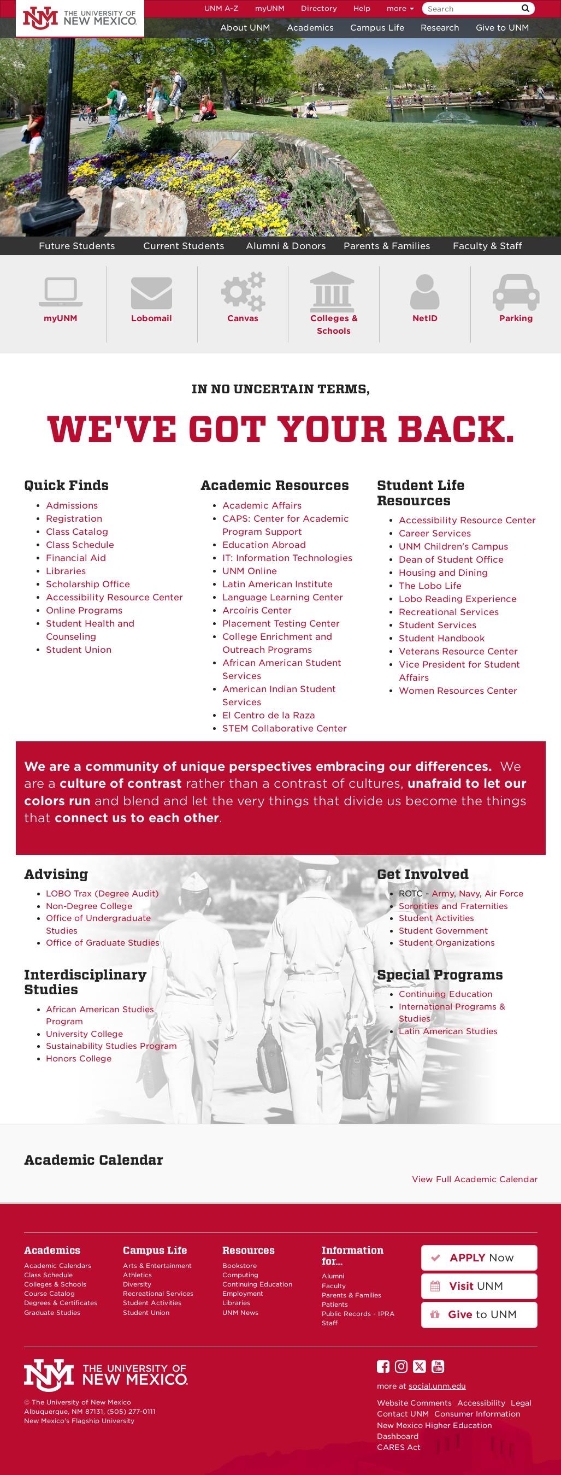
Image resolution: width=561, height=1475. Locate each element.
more (400, 8)
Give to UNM (502, 28)
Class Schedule (80, 545)
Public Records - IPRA (358, 1314)
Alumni (333, 1276)
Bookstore (239, 1266)
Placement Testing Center (281, 623)
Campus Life (377, 28)
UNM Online (249, 571)
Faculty (334, 1286)
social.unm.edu (437, 1386)
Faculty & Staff (487, 245)
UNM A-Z (221, 8)
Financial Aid (76, 558)
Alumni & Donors (286, 245)
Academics (310, 28)
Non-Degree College (89, 906)
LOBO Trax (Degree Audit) (102, 894)
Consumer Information (477, 1413)
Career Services (435, 533)
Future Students (77, 245)
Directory (319, 8)
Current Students (184, 245)
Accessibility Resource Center (114, 597)
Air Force (504, 894)
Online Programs (84, 610)
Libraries (66, 571)
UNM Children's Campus (453, 546)
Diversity (137, 1284)
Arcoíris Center (257, 610)
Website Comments (414, 1403)
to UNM (473, 1314)
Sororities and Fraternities (453, 906)
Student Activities (436, 918)
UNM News (240, 1313)
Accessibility (481, 1403)
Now (472, 1258)
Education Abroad (264, 545)
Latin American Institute (277, 584)
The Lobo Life (430, 586)
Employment (242, 1293)
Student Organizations (447, 943)
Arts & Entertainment (157, 1266)
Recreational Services (449, 612)
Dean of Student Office (451, 559)
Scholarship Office (88, 584)
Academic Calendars (57, 1266)
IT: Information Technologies (287, 558)
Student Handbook (442, 638)
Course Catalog (49, 1293)
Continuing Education (446, 994)
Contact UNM (403, 1413)
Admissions (72, 505)
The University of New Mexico (80, 19)
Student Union (78, 650)
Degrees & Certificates (60, 1303)
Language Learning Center (282, 597)
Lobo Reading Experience (458, 599)
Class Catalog (77, 532)
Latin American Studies (448, 1031)
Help (361, 8)
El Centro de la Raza (268, 715)
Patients (335, 1304)
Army (443, 894)
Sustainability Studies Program (111, 1046)
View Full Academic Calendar (475, 1179)
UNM (466, 1286)
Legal (521, 1403)
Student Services (437, 625)
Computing (240, 1275)
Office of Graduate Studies (103, 943)
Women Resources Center (458, 691)
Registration (74, 519)
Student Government (443, 931)
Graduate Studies (52, 1313)
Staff (330, 1323)
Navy (469, 894)
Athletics (137, 1275)
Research (440, 28)
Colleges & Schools (334, 317)
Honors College (78, 1059)
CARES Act (399, 1447)
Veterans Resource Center (458, 651)
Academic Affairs (262, 505)
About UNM (245, 28)
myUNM (270, 8)
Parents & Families (387, 245)
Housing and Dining (443, 573)
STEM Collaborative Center (284, 728)
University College (84, 1034)
